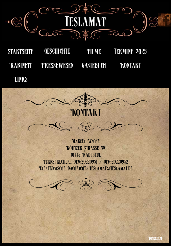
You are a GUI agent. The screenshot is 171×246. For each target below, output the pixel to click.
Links (21, 80)
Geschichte (57, 52)
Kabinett (20, 67)
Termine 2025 (130, 53)
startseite (20, 53)
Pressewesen (57, 67)
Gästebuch (94, 67)
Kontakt (130, 67)
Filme (93, 53)
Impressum (155, 239)
